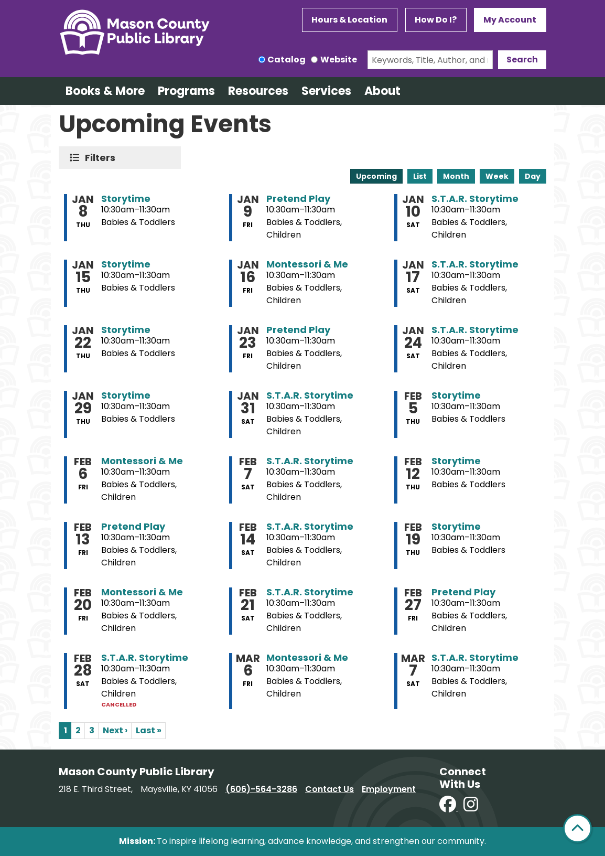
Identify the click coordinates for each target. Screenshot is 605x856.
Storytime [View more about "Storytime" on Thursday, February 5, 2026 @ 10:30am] (456, 395)
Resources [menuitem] (258, 91)
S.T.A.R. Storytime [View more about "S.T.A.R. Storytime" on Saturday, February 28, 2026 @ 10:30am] (144, 657)
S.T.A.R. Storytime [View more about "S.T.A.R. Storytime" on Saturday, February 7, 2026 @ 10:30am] (309, 461)
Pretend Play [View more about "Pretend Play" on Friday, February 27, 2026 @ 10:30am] (463, 592)
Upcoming (376, 176)
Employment (389, 789)
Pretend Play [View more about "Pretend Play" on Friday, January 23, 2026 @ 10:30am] (298, 330)
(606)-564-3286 (261, 789)
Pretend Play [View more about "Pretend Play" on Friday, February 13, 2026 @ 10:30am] (133, 526)
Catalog (286, 60)
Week (497, 176)
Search (522, 60)
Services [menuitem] (326, 91)
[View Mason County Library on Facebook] (448, 807)
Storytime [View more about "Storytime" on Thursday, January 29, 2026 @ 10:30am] (125, 395)
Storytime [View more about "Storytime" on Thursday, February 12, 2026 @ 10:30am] (456, 461)
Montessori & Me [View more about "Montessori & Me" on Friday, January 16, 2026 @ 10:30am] (307, 264)
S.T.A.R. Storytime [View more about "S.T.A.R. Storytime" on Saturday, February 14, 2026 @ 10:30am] (309, 526)
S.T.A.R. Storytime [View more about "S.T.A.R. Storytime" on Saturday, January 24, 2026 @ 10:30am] (474, 330)
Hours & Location (349, 20)
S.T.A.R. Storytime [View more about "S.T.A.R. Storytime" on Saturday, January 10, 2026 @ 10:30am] (474, 199)
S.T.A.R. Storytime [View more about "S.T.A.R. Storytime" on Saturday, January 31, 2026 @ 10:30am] (309, 395)
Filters (102, 157)
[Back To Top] (577, 828)
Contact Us (329, 789)
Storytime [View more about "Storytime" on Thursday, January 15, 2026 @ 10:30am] (125, 264)
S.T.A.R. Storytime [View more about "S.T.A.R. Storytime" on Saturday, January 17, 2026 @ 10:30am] (474, 264)
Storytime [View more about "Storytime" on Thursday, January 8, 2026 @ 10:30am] (125, 199)
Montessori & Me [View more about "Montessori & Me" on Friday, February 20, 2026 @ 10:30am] (142, 592)
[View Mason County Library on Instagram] (470, 807)
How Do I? (436, 20)
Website (338, 60)
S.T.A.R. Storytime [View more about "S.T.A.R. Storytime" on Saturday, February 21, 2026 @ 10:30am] (309, 592)
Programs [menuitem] (186, 91)
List (420, 176)
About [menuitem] (382, 91)
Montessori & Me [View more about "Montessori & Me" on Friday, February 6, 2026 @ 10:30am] (142, 461)
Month (456, 176)
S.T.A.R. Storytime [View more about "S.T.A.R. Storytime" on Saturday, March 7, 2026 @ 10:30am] (474, 657)
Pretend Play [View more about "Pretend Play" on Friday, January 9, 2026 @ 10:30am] (298, 199)
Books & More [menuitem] (105, 91)
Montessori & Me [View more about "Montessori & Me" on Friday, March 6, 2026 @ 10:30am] (307, 657)
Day (533, 176)
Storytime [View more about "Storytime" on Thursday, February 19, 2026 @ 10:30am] (456, 526)
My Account (509, 20)
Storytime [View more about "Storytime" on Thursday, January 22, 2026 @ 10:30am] (125, 330)
